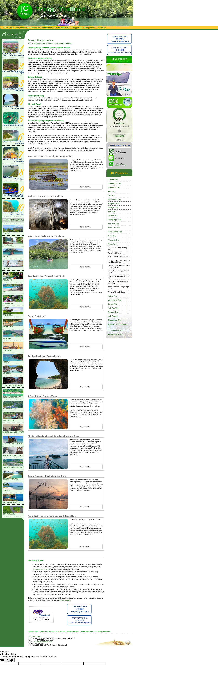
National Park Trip (115, 334)
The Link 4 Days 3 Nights (116, 292)
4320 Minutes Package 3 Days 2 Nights (46, 236)
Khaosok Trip (113, 240)
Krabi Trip (112, 236)
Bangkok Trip (113, 203)
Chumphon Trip (114, 320)
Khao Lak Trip (114, 228)
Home (5, 28)
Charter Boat (59, 28)
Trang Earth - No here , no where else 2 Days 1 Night (52, 516)
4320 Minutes (35, 28)
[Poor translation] (10, 660)
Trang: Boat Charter (37, 316)
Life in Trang (24, 28)
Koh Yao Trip (113, 224)
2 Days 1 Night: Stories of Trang (43, 396)
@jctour (121, 158)
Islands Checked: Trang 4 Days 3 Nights (46, 276)
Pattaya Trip (113, 208)
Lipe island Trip (114, 300)
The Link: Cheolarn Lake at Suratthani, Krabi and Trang (53, 436)
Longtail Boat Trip (115, 330)
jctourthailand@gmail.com (43, 641)
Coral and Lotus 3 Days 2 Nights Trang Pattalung (50, 156)
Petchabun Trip (114, 199)
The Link (93, 28)
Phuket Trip (113, 216)
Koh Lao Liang (70, 28)
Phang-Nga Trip (114, 220)
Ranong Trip (113, 312)
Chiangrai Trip (114, 187)
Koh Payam (113, 316)
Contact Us (102, 28)
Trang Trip (112, 244)
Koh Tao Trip (113, 308)
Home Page (113, 179)
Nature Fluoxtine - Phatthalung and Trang (47, 476)
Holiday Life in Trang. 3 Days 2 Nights (45, 196)
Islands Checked (47, 28)
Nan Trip (111, 191)
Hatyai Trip (112, 296)
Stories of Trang (83, 28)
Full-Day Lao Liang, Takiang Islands (44, 356)
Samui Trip (112, 304)
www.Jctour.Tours (41, 643)
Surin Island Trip (115, 232)
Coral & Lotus (14, 28)
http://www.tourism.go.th (41, 569)
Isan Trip (111, 212)
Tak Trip (111, 195)
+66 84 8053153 (120, 165)
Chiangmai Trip (114, 183)
